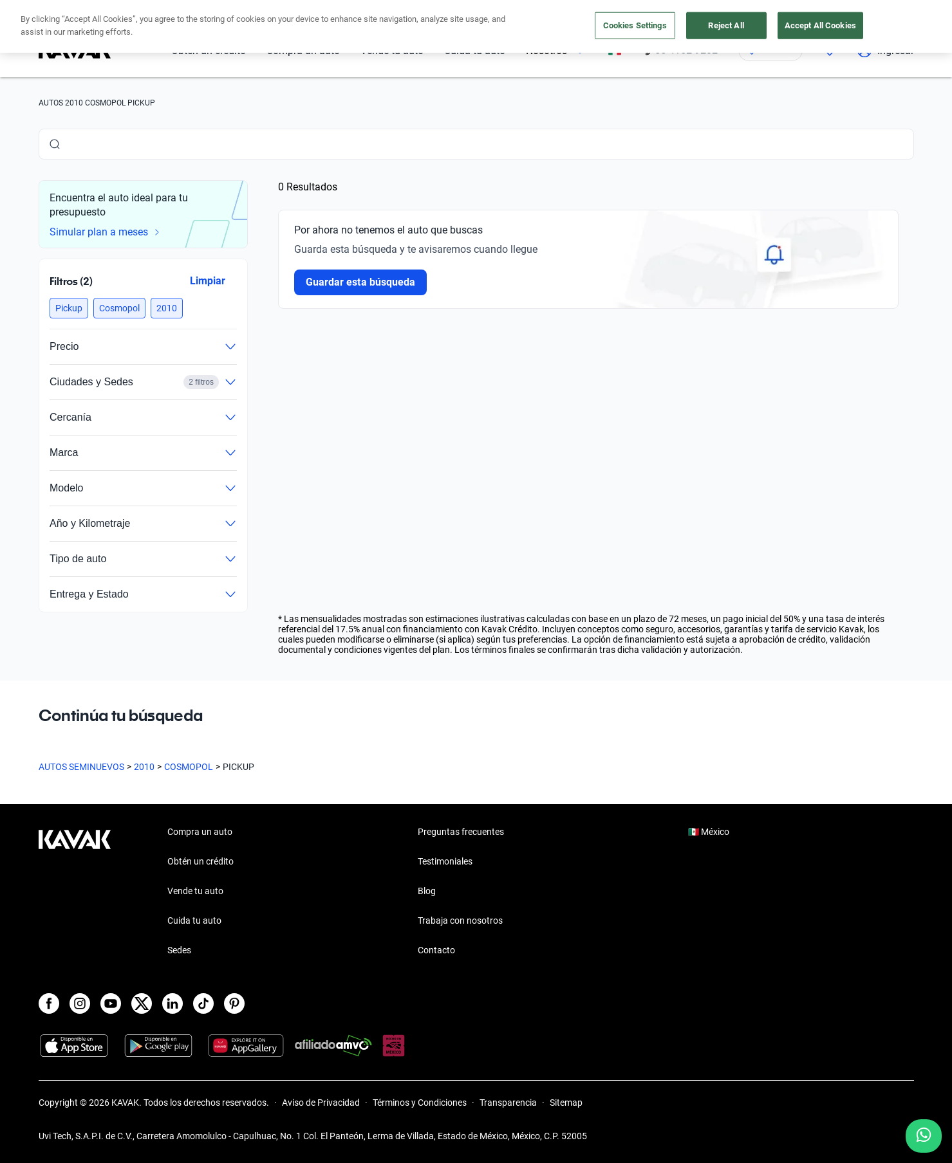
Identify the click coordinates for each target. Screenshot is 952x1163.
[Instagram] (80, 1003)
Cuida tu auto (194, 920)
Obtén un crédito (200, 861)
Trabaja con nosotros (460, 920)
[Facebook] (49, 1003)
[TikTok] (203, 1003)
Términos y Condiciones (420, 1102)
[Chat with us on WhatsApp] (923, 1136)
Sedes (179, 950)
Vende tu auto (195, 891)
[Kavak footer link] (75, 892)
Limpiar (207, 281)
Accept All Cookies (820, 25)
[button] (69, 308)
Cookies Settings (635, 25)
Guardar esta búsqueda (360, 282)
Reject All (725, 25)
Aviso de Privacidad (321, 1102)
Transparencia (508, 1102)
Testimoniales (445, 861)
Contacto (436, 950)
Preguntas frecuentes (461, 832)
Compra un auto (199, 832)
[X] (141, 1003)
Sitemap (566, 1102)
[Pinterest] (234, 1003)
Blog (427, 891)
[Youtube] (110, 1003)
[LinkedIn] (172, 1003)
